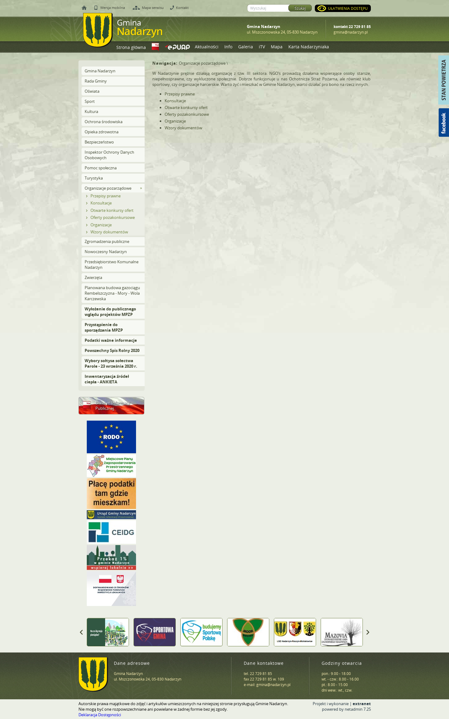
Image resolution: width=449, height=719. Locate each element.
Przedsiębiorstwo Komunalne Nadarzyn (111, 264)
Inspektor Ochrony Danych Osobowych (109, 154)
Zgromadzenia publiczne (107, 241)
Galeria (245, 47)
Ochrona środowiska (103, 121)
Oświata (92, 91)
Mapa (277, 47)
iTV (262, 47)
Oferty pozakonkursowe (112, 217)
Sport (90, 101)
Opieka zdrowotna (101, 132)
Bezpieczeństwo (99, 142)
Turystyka (94, 178)
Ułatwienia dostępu (348, 8)
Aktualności (206, 47)
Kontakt (182, 7)
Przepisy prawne (105, 196)
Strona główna (131, 47)
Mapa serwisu (153, 7)
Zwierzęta (93, 277)
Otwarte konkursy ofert (112, 210)
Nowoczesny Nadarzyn (106, 251)
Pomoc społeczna (101, 168)
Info (228, 47)
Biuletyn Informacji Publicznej (112, 405)
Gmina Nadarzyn (100, 71)
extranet (362, 703)
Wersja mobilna (112, 7)
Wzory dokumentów (109, 232)
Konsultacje (101, 203)
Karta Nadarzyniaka (308, 47)
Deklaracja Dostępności (99, 714)
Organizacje (101, 225)
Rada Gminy (96, 81)
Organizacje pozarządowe (108, 188)
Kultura (91, 111)
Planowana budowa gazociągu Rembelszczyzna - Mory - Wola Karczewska (112, 293)
